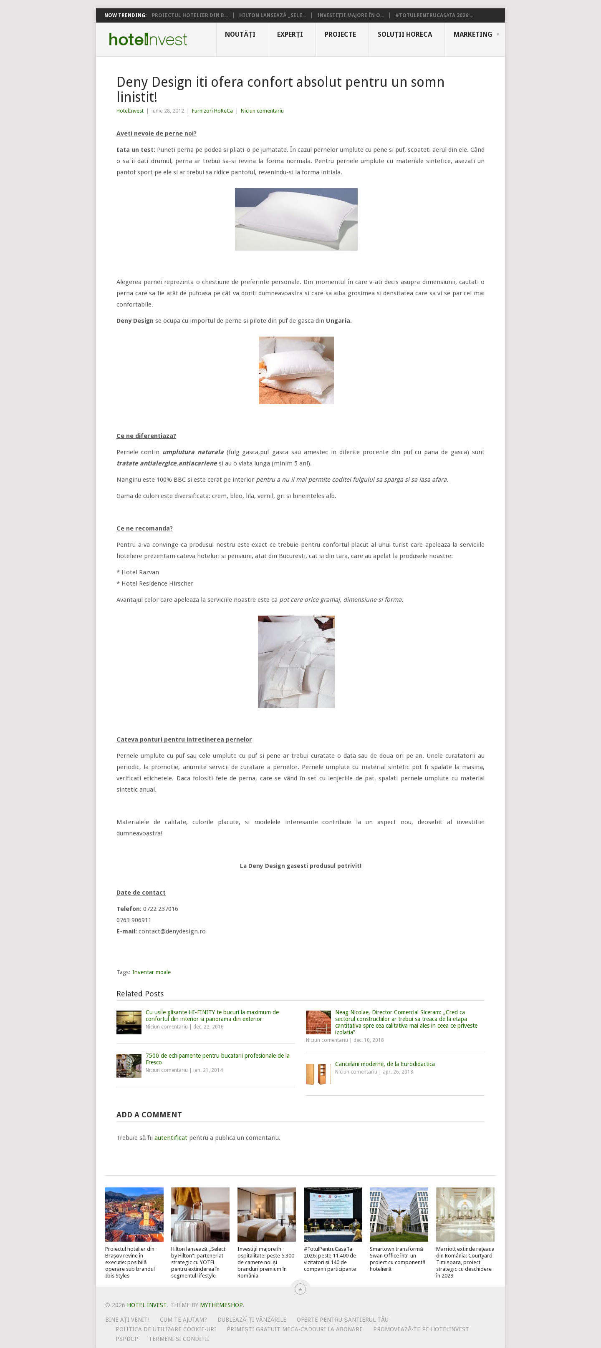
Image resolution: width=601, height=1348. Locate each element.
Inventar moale (151, 972)
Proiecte (340, 34)
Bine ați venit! (127, 1319)
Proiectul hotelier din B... (190, 15)
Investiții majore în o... (350, 15)
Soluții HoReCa (405, 34)
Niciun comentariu (262, 111)
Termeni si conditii (179, 1338)
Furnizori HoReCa (212, 111)
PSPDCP (127, 1338)
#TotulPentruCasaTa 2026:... (434, 15)
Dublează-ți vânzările (251, 1319)
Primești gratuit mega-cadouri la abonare (295, 1329)
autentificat (170, 1138)
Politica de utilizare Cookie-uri (166, 1329)
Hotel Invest (148, 39)
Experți (290, 34)
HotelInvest (130, 111)
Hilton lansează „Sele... (272, 15)
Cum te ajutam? (183, 1319)
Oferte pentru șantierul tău (343, 1319)
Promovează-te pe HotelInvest (421, 1329)
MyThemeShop (221, 1305)
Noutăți (240, 34)
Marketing (473, 34)
